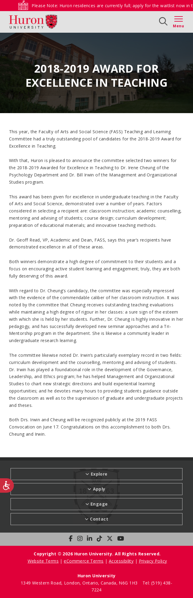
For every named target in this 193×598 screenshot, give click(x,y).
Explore (99, 474)
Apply (99, 489)
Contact (99, 519)
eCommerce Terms (83, 561)
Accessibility (121, 561)
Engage (99, 504)
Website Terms (43, 561)
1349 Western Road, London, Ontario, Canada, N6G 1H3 (80, 583)
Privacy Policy (153, 561)
